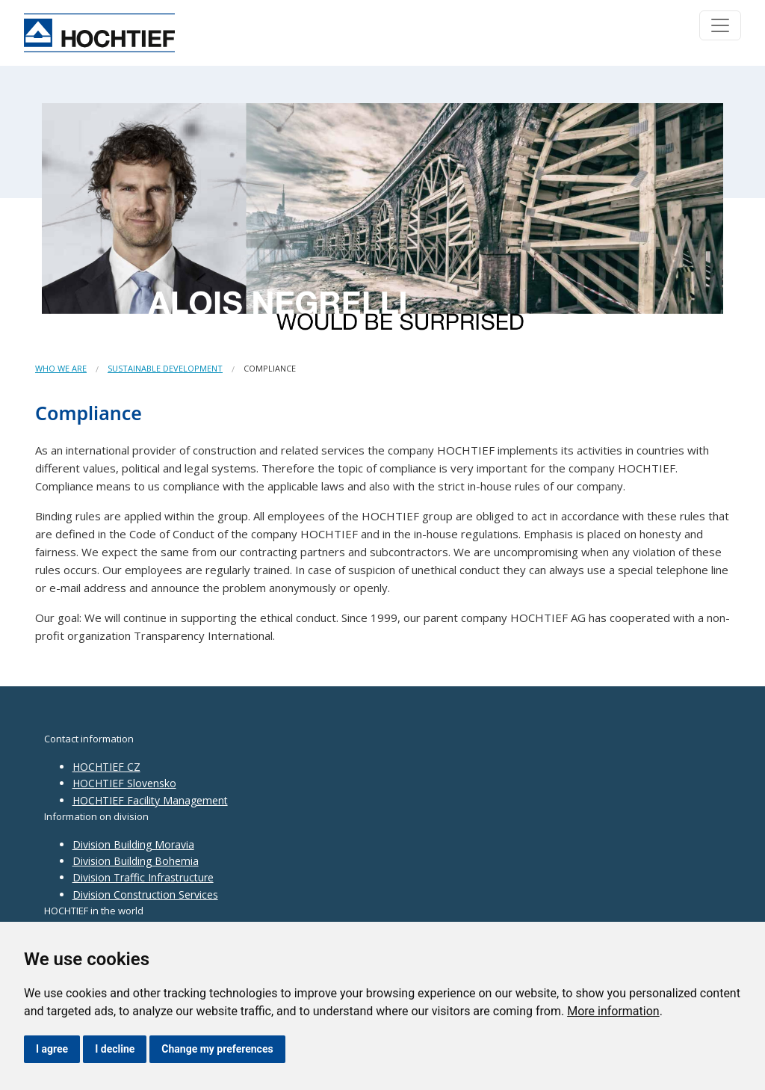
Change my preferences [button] (217, 1049)
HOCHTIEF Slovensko (124, 783)
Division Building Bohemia (135, 861)
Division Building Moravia (133, 844)
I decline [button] (114, 1049)
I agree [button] (52, 1049)
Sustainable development (165, 368)
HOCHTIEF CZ (106, 767)
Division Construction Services (145, 894)
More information (613, 1011)
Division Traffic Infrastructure (143, 877)
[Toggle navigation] (720, 25)
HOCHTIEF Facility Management (150, 800)
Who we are (61, 368)
